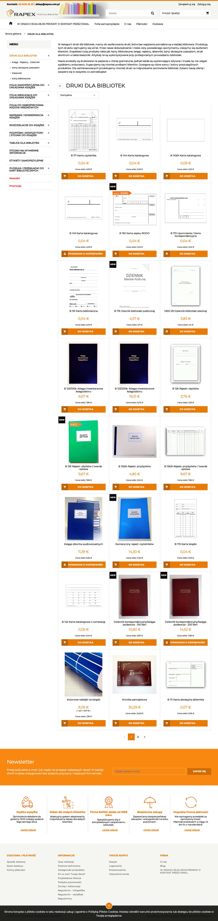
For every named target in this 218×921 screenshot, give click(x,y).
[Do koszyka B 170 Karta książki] (186, 564)
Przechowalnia (117, 870)
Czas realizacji (66, 861)
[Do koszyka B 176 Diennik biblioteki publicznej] (135, 331)
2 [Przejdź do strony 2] (138, 736)
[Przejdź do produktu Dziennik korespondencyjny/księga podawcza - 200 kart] (186, 597)
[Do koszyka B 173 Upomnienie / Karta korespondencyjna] (186, 254)
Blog (162, 866)
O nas (163, 861)
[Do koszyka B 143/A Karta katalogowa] (186, 176)
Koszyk (113, 861)
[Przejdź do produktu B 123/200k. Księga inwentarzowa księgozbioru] (135, 364)
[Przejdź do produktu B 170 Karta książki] (186, 519)
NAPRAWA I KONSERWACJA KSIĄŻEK (26, 116)
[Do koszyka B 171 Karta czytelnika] (83, 176)
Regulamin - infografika (71, 890)
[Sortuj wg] (78, 95)
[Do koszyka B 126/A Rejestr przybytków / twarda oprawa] (186, 487)
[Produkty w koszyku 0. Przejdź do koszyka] (185, 13)
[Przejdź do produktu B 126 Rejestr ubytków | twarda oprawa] (83, 441)
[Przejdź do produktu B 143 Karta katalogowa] (83, 208)
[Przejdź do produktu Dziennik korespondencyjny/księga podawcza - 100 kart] (135, 597)
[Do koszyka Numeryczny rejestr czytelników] (135, 564)
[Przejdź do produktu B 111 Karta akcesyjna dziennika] (186, 675)
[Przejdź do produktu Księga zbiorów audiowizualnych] (83, 519)
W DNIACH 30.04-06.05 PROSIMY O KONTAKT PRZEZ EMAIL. (180, 871)
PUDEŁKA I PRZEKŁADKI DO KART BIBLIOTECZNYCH (26, 169)
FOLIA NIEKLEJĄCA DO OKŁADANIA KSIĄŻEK (23, 96)
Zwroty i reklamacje (69, 886)
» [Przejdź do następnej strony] (144, 736)
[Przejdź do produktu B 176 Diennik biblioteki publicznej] (135, 286)
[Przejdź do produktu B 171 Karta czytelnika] (83, 130)
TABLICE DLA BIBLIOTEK (24, 142)
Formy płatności (16, 870)
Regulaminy (65, 898)
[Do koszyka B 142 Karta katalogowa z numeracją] (83, 642)
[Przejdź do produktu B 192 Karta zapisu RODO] (135, 208)
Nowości (14, 178)
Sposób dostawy (16, 861)
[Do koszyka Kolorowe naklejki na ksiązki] (83, 723)
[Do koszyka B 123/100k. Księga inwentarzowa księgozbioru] (83, 409)
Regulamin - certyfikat (70, 894)
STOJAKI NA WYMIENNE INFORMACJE (23, 151)
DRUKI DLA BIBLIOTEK (23, 55)
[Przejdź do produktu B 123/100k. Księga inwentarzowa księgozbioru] (83, 364)
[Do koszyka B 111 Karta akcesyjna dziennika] (186, 723)
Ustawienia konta (119, 874)
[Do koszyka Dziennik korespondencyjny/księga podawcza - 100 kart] (135, 642)
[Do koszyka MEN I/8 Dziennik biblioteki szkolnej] (186, 331)
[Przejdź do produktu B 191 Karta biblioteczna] (83, 286)
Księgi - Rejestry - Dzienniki (26, 62)
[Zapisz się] (199, 771)
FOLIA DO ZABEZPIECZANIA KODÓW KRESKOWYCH (26, 106)
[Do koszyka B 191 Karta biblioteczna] (83, 331)
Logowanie (115, 866)
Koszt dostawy (15, 866)
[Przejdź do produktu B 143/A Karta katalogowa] (186, 130)
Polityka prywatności (69, 882)
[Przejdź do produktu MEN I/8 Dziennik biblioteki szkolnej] (186, 286)
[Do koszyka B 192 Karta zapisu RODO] (135, 254)
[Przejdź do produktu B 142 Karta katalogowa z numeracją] (83, 597)
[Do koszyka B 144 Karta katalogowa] (135, 176)
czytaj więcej (28, 830)
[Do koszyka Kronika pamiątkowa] (135, 723)
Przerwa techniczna (69, 866)
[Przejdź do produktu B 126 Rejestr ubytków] (186, 364)
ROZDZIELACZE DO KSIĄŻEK (26, 125)
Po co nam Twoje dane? (71, 874)
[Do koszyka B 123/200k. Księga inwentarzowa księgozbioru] (135, 409)
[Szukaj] (153, 13)
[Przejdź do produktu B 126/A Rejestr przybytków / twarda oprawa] (186, 441)
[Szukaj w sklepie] (128, 13)
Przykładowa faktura (69, 878)
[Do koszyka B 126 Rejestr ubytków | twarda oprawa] (83, 487)
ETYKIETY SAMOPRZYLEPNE (26, 160)
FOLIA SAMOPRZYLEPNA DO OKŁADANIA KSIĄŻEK (26, 86)
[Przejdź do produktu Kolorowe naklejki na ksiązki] (83, 675)
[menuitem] (53, 24)
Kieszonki (17, 73)
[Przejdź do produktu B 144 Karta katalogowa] (135, 130)
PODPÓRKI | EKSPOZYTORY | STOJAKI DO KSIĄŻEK (26, 134)
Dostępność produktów (71, 870)
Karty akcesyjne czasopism (26, 67)
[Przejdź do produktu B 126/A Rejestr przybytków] (135, 441)
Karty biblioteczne (21, 78)
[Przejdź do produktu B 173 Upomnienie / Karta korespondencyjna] (186, 208)
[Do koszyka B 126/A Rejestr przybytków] (135, 487)
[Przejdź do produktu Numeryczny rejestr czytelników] (135, 519)
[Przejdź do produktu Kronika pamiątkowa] (135, 675)
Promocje (15, 186)
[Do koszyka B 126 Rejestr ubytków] (186, 409)
